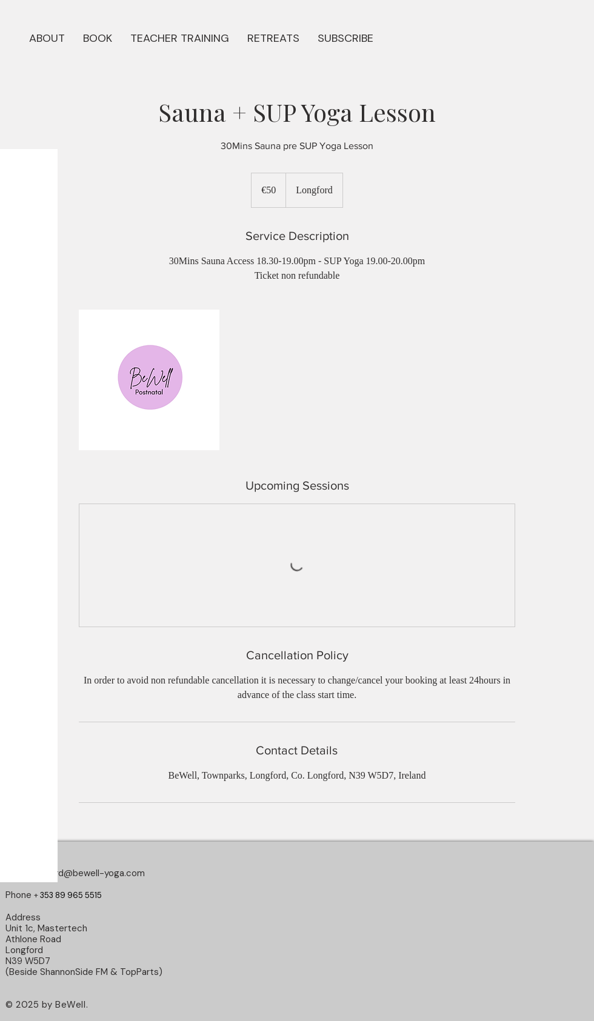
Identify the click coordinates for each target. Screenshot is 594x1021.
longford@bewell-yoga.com (87, 873)
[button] (97, 37)
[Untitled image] (149, 380)
